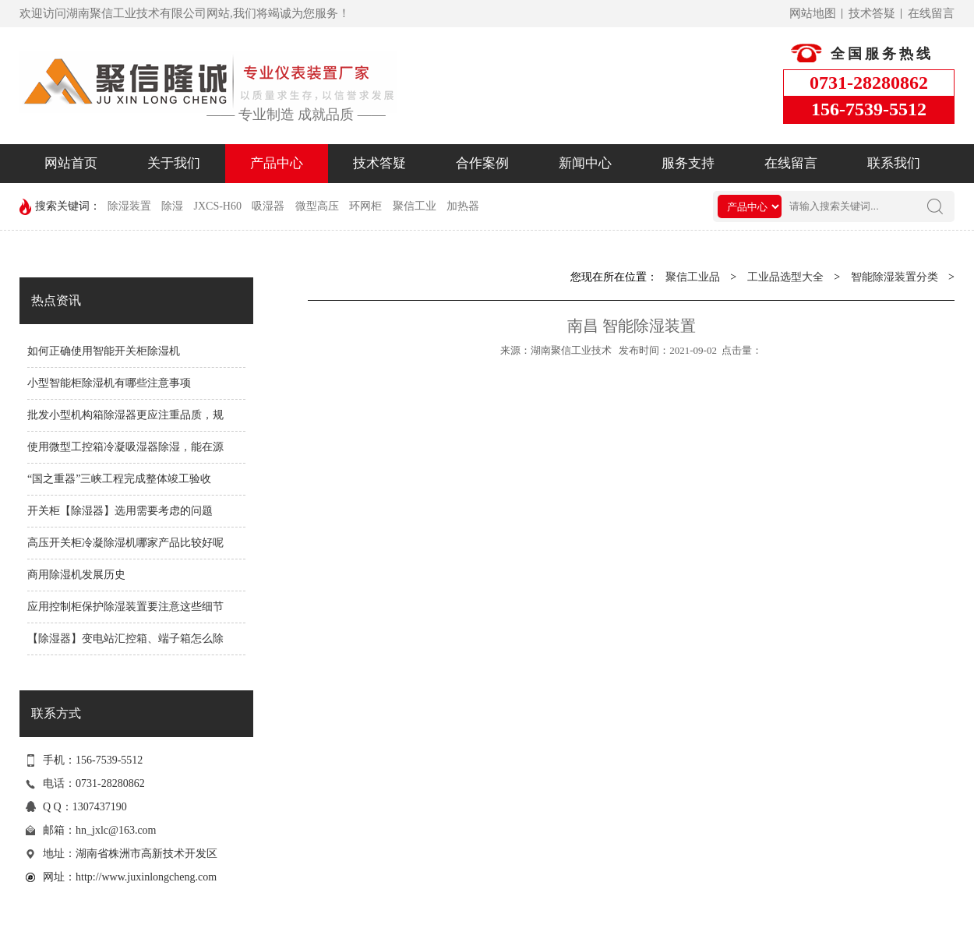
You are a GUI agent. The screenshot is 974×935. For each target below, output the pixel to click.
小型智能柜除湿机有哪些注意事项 (109, 383)
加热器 (462, 206)
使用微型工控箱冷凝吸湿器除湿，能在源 (125, 447)
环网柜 (365, 206)
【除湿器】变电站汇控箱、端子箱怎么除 (125, 638)
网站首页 (70, 163)
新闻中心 (585, 163)
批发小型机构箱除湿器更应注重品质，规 (125, 415)
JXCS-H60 (218, 206)
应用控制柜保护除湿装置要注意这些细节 (125, 606)
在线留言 (931, 13)
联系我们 (893, 163)
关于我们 (173, 163)
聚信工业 (414, 206)
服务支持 (688, 163)
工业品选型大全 (785, 277)
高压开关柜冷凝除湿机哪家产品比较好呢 (125, 543)
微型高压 (317, 206)
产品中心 (276, 163)
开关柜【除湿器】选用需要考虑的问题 (120, 511)
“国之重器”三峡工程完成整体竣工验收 (119, 479)
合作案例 (482, 163)
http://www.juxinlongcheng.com (146, 877)
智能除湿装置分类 (894, 277)
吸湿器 (268, 206)
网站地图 (812, 13)
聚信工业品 (692, 277)
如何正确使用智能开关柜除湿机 (103, 351)
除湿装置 (129, 206)
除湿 (172, 206)
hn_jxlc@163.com (116, 830)
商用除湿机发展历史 (76, 574)
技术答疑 (872, 13)
